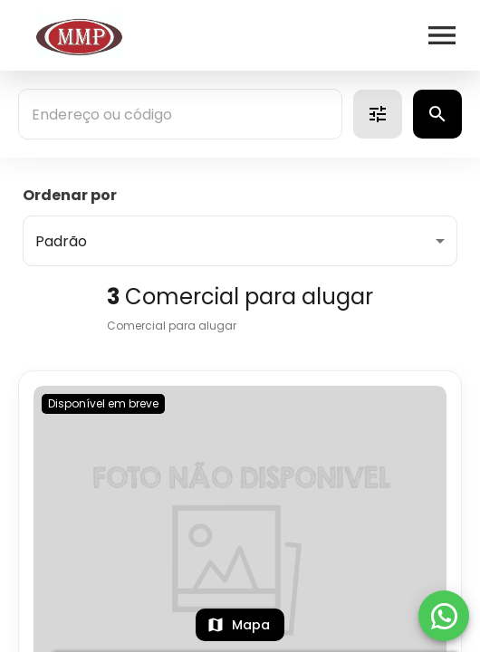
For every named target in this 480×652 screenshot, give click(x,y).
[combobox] (180, 114)
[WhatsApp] (443, 615)
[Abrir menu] (442, 35)
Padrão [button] (61, 241)
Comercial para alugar (171, 325)
